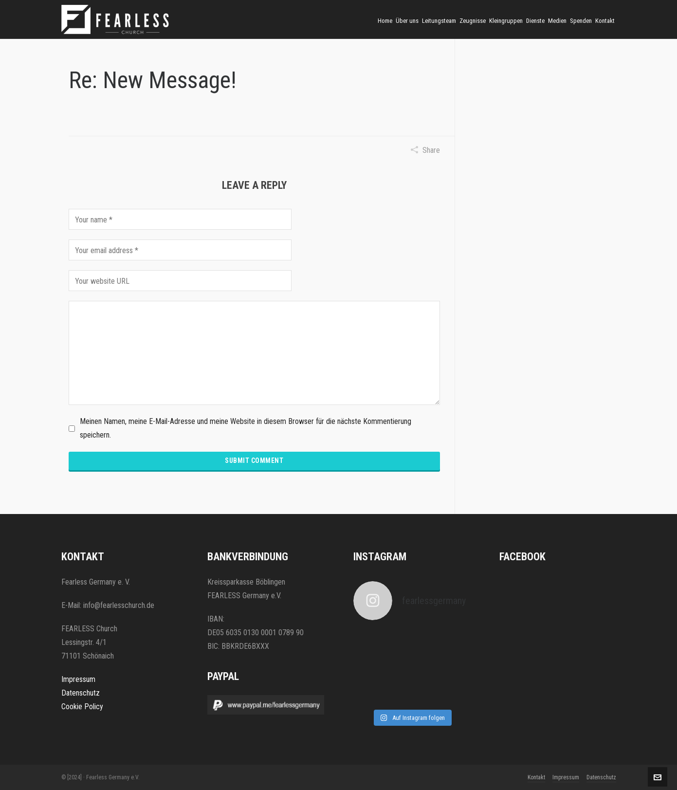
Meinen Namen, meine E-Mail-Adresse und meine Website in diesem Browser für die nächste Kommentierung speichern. (245, 428)
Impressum (78, 679)
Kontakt (536, 777)
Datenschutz (80, 693)
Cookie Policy (82, 706)
